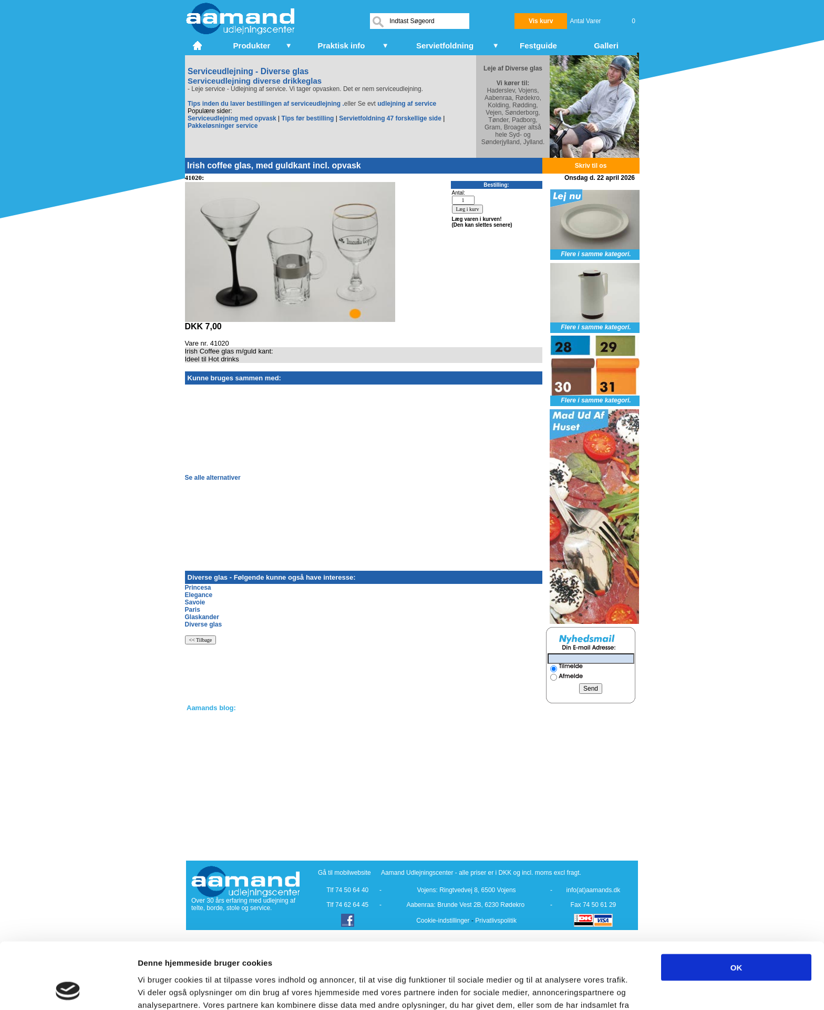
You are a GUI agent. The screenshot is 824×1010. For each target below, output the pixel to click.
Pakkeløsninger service (223, 125)
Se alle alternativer (213, 477)
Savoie (195, 602)
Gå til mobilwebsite (344, 872)
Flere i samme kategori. (596, 254)
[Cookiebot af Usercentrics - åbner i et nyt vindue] (68, 989)
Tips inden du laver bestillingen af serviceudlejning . (266, 103)
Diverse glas (203, 624)
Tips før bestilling (308, 118)
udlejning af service (406, 103)
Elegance (199, 595)
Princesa (198, 587)
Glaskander (202, 617)
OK (736, 905)
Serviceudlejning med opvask (232, 118)
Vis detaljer (546, 989)
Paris (192, 609)
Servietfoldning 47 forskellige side (390, 118)
